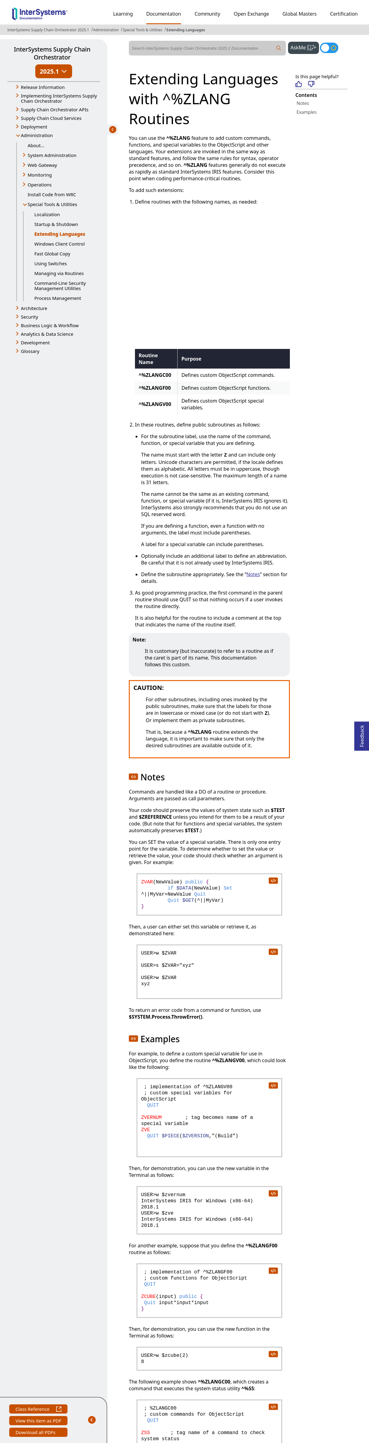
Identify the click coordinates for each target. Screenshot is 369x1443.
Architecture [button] (34, 308)
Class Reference (38, 1410)
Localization (47, 214)
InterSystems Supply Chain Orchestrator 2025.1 (48, 30)
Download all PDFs (36, 1433)
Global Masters (300, 14)
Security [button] (29, 317)
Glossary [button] (30, 351)
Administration (106, 30)
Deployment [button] (34, 127)
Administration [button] (37, 135)
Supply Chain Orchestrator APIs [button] (55, 109)
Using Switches (50, 263)
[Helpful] (298, 84)
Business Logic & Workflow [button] (50, 325)
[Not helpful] (311, 84)
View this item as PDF (38, 1421)
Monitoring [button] (40, 175)
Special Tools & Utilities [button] (52, 204)
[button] (133, 776)
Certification (344, 14)
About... (36, 145)
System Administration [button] (52, 155)
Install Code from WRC (52, 194)
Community (207, 14)
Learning (123, 14)
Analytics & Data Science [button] (47, 334)
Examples (307, 112)
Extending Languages (185, 30)
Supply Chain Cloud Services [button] (51, 118)
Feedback (362, 734)
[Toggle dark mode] (329, 48)
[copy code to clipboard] (273, 880)
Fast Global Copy (52, 254)
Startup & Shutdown (56, 224)
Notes (303, 103)
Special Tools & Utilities (142, 30)
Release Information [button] (43, 87)
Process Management (57, 298)
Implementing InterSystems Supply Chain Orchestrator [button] (59, 98)
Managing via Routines (59, 273)
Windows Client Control (59, 244)
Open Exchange (251, 14)
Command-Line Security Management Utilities (60, 285)
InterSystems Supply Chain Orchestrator (52, 53)
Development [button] (35, 342)
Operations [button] (40, 185)
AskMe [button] (304, 47)
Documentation (163, 14)
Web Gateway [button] (42, 165)
